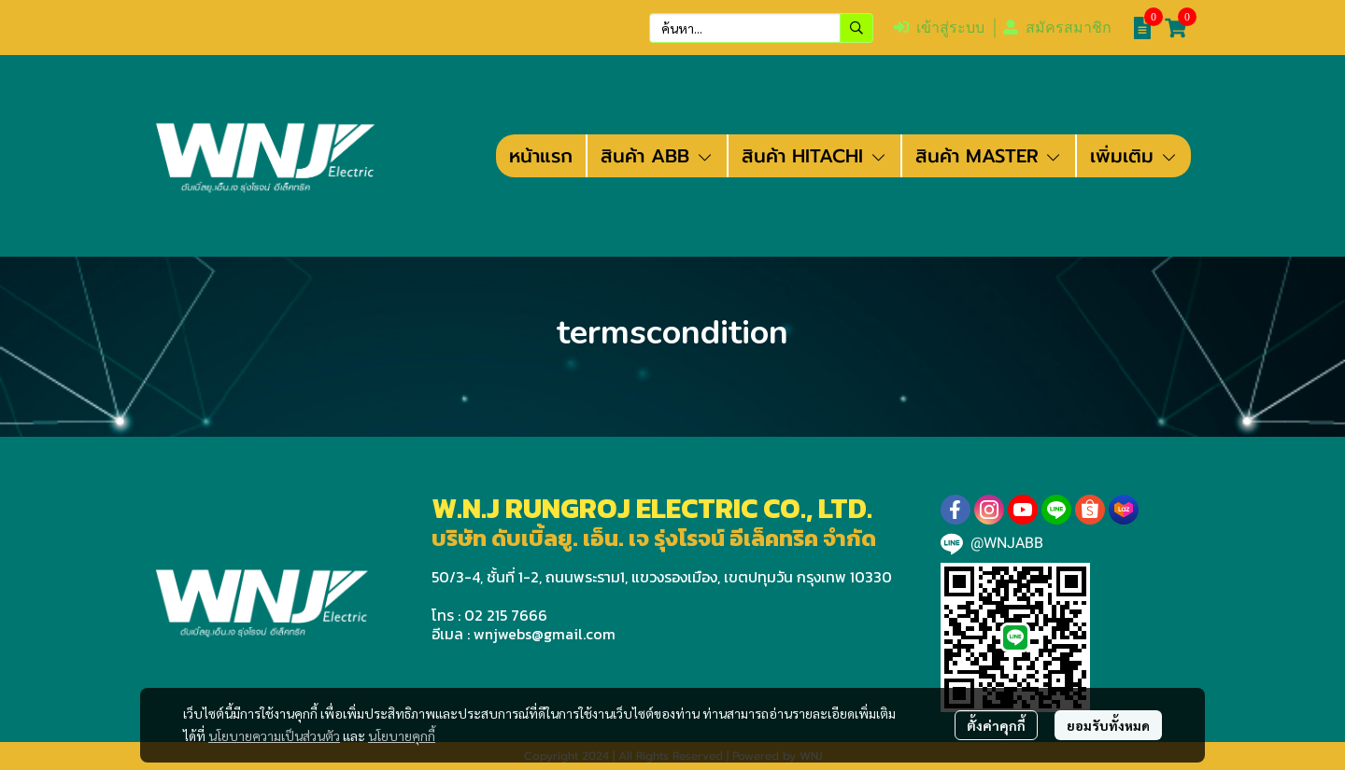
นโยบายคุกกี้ (401, 735)
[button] (761, 28)
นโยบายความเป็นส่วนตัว (274, 735)
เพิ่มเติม (1134, 156)
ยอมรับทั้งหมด (1108, 725)
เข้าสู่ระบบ (939, 27)
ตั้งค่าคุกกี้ (996, 725)
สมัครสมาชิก (1057, 27)
